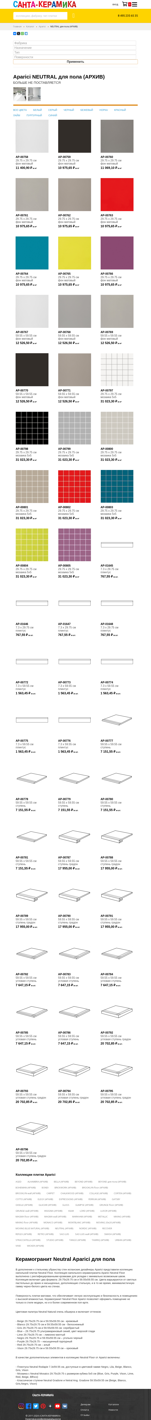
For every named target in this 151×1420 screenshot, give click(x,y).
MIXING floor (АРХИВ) (27, 1222)
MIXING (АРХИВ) (122, 1216)
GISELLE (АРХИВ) (24, 1204)
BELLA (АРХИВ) (61, 1181)
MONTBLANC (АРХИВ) (79, 1222)
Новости (113, 1409)
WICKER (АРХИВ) (35, 1245)
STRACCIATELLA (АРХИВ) (28, 1240)
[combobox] (40, 16)
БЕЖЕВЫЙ (87, 110)
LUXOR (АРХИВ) (108, 1210)
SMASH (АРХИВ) (112, 1234)
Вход (115, 4)
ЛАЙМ (16, 115)
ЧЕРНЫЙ (69, 110)
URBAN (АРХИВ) (123, 1240)
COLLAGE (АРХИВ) (98, 1193)
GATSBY (116, 1199)
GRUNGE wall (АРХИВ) (27, 1210)
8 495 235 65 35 (128, 15)
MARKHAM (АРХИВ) (82, 1216)
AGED (18, 1181)
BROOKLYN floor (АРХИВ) (95, 1187)
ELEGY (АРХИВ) (45, 1199)
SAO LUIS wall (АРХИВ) (86, 1234)
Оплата (85, 1409)
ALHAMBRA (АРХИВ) (38, 1181)
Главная (17, 26)
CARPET (51, 1193)
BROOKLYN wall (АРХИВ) (28, 1193)
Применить (75, 61)
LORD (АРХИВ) (87, 1210)
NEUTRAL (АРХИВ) (64, 1228)
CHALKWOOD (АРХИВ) (72, 1193)
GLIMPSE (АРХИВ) (84, 1204)
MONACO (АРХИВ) (53, 1222)
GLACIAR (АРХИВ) (47, 1204)
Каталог (30, 26)
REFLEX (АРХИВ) (24, 1234)
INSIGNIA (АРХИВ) (53, 1210)
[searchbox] (75, 43)
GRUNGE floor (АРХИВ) (111, 1204)
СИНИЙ (52, 115)
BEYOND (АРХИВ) (83, 1181)
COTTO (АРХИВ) (24, 1199)
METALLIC (103, 1216)
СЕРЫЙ (52, 110)
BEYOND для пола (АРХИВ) (112, 1181)
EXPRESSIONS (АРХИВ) (70, 1199)
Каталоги (114, 1404)
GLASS (65, 1204)
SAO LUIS (64, 1234)
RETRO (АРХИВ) (46, 1234)
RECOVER (107, 1228)
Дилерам (85, 1404)
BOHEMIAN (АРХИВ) (26, 1187)
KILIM (71, 1210)
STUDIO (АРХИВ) (54, 1240)
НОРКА (103, 110)
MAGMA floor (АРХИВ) (27, 1216)
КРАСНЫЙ (120, 110)
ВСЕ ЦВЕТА (20, 110)
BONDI (45, 1187)
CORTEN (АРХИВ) (122, 1193)
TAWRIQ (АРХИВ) (100, 1240)
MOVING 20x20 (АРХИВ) (108, 1222)
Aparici (42, 26)
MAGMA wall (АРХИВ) (55, 1216)
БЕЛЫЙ (37, 110)
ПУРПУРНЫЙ (34, 115)
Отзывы (85, 1415)
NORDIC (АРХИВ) (87, 1228)
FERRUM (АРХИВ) (97, 1199)
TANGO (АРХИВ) (77, 1240)
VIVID (18, 1245)
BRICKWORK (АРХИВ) (65, 1187)
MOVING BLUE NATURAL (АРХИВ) (32, 1228)
